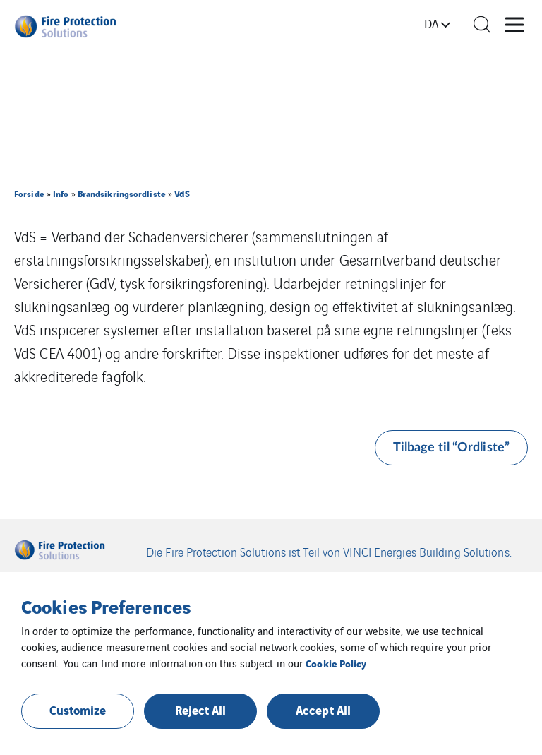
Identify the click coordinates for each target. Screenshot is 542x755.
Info (60, 193)
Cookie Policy (336, 662)
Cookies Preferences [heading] (106, 606)
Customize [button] (78, 709)
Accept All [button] (323, 709)
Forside (29, 193)
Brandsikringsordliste (122, 193)
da (431, 23)
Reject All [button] (201, 709)
